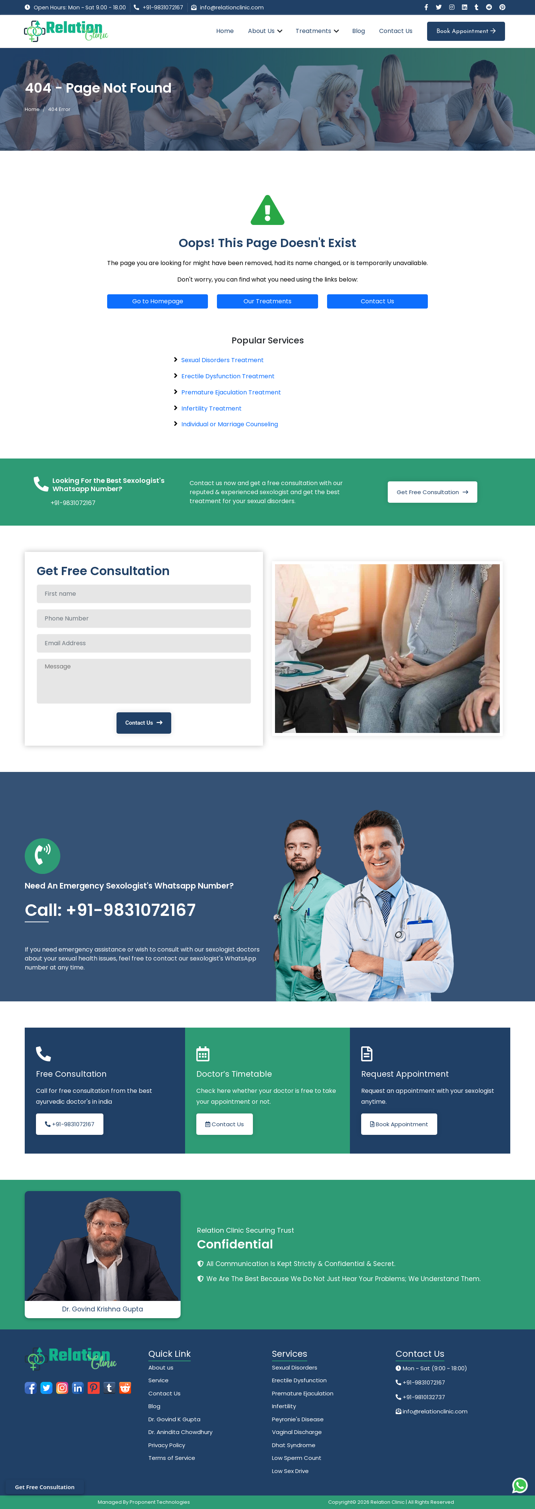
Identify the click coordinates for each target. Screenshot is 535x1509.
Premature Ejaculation (302, 1393)
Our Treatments (267, 301)
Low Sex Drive (290, 1471)
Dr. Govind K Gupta (174, 1419)
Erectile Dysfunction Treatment (228, 376)
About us (160, 1367)
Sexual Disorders (294, 1367)
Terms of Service (171, 1458)
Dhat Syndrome (293, 1445)
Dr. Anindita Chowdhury (180, 1432)
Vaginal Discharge (297, 1432)
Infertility (284, 1406)
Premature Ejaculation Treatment (231, 392)
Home (225, 31)
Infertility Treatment (211, 408)
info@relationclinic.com (232, 7)
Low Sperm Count (296, 1458)
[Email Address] (144, 643)
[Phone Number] (144, 618)
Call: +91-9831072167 (110, 910)
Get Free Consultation (428, 492)
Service (158, 1380)
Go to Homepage (157, 301)
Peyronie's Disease (298, 1419)
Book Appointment (466, 31)
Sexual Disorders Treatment (222, 360)
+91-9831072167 (163, 7)
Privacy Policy (166, 1445)
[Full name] (144, 593)
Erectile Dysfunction (299, 1380)
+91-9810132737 (423, 1397)
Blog (358, 31)
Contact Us (395, 31)
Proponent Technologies (160, 1502)
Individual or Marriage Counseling (229, 424)
